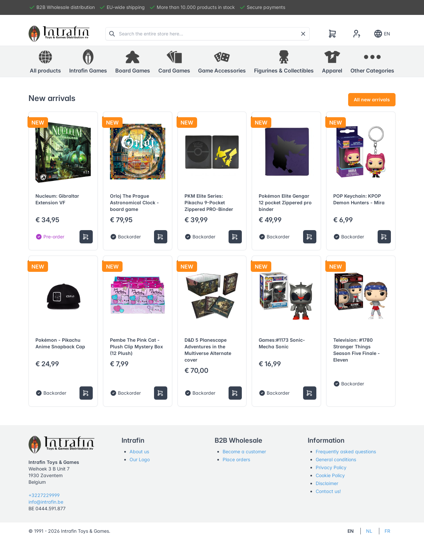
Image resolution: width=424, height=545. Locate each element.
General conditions (336, 459)
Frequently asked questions (346, 451)
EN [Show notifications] (381, 33)
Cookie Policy (330, 475)
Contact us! (328, 491)
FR (387, 531)
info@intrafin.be (45, 502)
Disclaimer (327, 483)
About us (139, 451)
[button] (88, 61)
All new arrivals (372, 99)
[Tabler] (58, 33)
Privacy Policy (331, 467)
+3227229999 (44, 495)
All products (45, 61)
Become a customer (244, 451)
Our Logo (140, 459)
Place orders (236, 459)
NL (369, 531)
